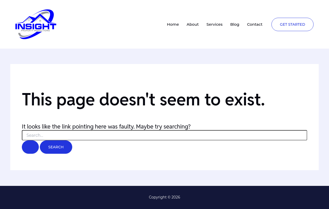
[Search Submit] (30, 147)
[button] (292, 24)
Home (173, 24)
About (193, 24)
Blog (234, 24)
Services (214, 24)
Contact (254, 24)
